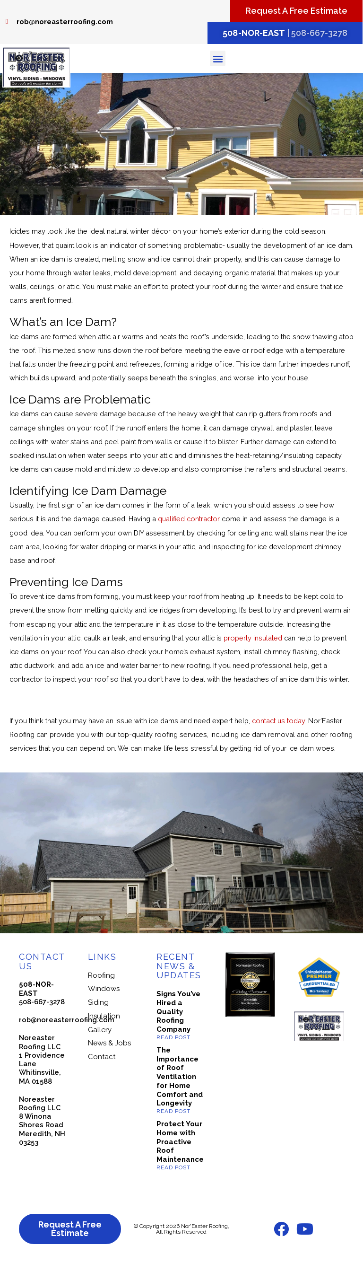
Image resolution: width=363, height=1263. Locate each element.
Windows (104, 988)
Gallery (100, 1030)
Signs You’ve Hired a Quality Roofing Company (178, 1012)
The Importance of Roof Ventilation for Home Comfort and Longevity (179, 1077)
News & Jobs (109, 1043)
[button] (217, 58)
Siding (98, 1002)
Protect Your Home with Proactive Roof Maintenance (180, 1142)
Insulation (104, 1016)
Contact (101, 1056)
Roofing (101, 975)
